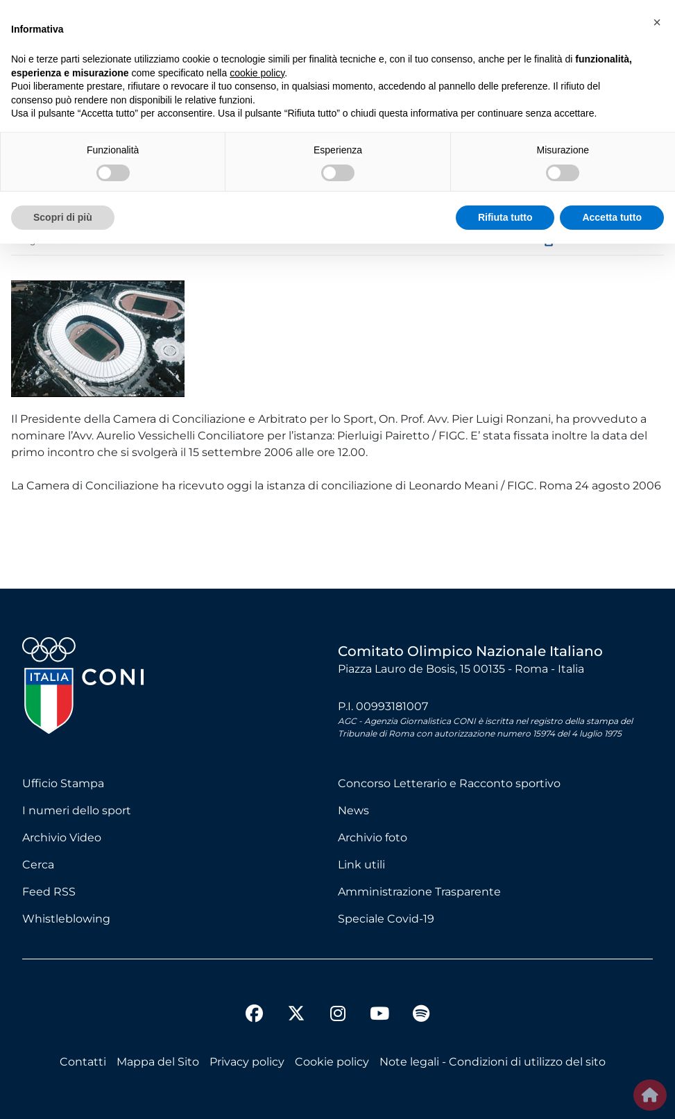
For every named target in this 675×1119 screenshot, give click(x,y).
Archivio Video (61, 837)
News (353, 810)
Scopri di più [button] (62, 217)
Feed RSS (49, 891)
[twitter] (296, 1002)
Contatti (83, 1061)
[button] (657, 22)
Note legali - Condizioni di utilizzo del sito (492, 1061)
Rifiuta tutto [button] (505, 217)
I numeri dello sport (76, 810)
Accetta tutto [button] (612, 217)
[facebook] (254, 1015)
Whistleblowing (66, 918)
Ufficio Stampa (63, 783)
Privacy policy (247, 1061)
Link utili (361, 864)
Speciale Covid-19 (386, 918)
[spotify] (421, 1015)
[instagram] (338, 1015)
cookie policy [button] (257, 72)
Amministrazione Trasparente (419, 891)
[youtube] (379, 1015)
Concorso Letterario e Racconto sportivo (449, 783)
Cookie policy (332, 1061)
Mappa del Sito (158, 1061)
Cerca (38, 864)
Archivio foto (372, 837)
